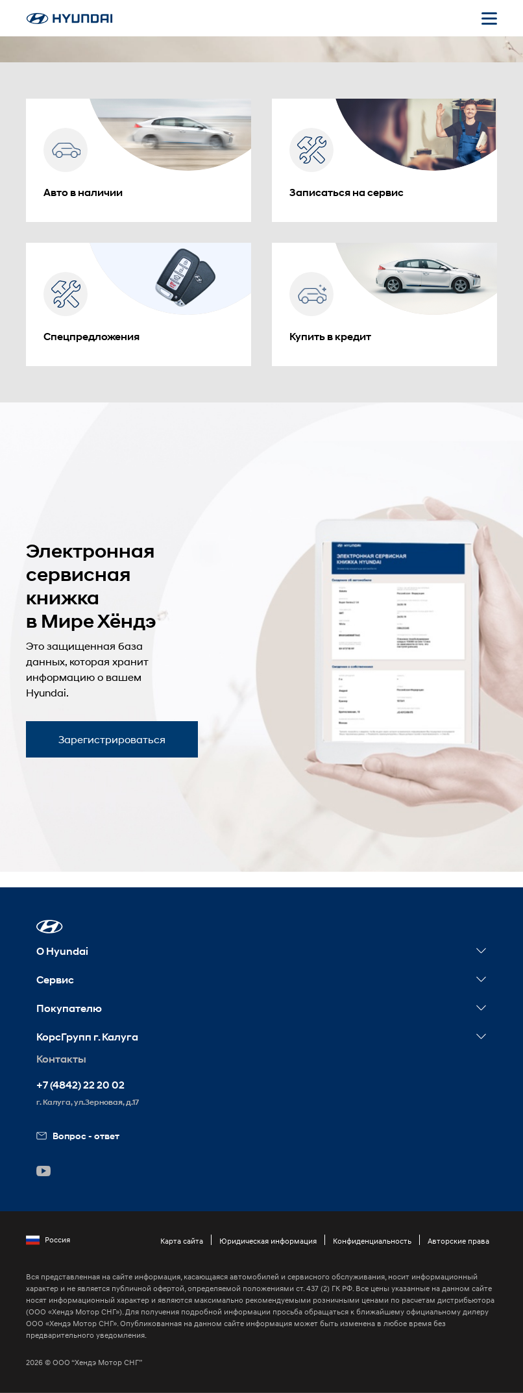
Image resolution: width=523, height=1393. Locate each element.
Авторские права (458, 1241)
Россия (48, 1240)
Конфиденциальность (372, 1241)
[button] (49, 926)
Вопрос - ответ (77, 1135)
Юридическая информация (268, 1241)
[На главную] (69, 18)
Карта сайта (181, 1241)
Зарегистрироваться (111, 739)
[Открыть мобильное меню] (489, 18)
